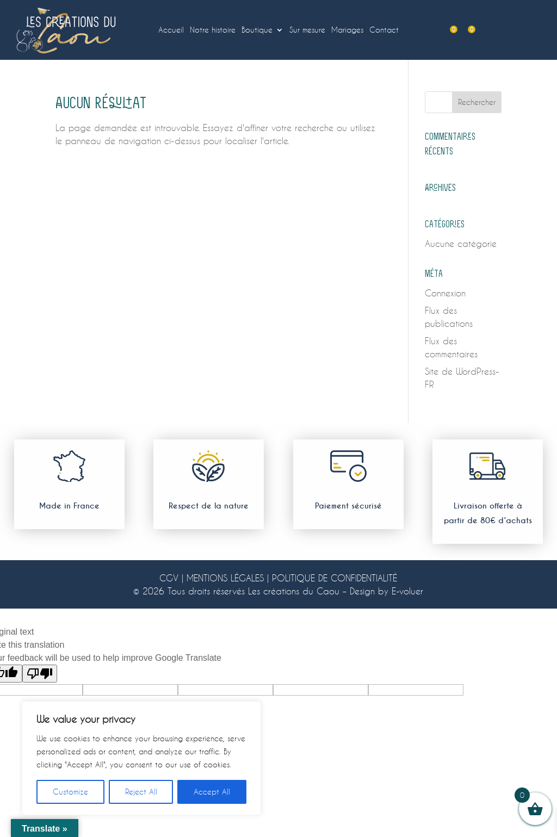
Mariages (347, 30)
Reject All (141, 791)
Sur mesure (307, 30)
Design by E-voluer (386, 591)
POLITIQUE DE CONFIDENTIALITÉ (334, 578)
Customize (70, 791)
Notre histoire (213, 30)
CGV (168, 578)
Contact (384, 30)
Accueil (171, 30)
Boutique (257, 30)
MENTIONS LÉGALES (225, 578)
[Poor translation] (39, 674)
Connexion (445, 293)
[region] (141, 758)
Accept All (212, 791)
